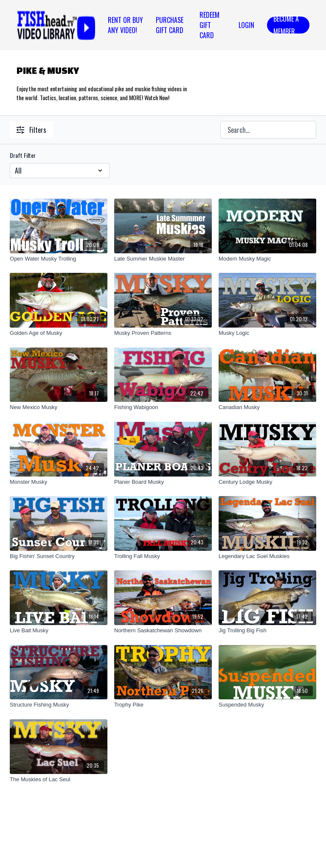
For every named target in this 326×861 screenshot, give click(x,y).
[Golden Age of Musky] (58, 333)
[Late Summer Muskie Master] (163, 259)
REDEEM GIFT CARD (209, 25)
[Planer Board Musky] (163, 482)
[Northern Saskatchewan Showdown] (163, 630)
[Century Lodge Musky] (267, 482)
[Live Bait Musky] (58, 630)
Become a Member (286, 25)
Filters (31, 130)
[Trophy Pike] (163, 705)
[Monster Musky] (58, 482)
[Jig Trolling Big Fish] (267, 630)
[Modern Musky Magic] (267, 259)
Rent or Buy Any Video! (125, 25)
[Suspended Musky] (267, 705)
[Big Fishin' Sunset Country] (58, 556)
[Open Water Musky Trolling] (58, 259)
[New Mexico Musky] (58, 407)
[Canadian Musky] (267, 407)
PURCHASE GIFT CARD (169, 25)
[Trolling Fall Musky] (163, 556)
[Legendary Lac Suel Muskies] (267, 556)
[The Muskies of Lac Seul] (58, 779)
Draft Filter (23, 155)
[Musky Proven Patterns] (163, 333)
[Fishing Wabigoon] (163, 407)
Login (246, 25)
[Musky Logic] (267, 333)
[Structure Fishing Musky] (58, 705)
